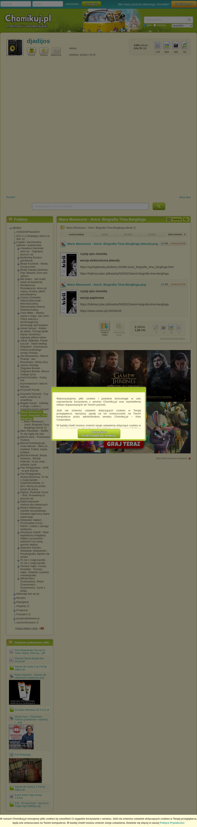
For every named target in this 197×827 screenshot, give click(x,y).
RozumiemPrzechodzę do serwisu (99, 433)
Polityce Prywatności (172, 822)
